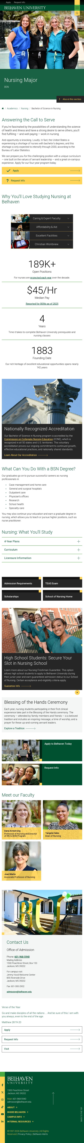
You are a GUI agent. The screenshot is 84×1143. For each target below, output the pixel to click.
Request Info (19, 2)
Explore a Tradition (14, 728)
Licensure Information (17, 558)
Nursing (24, 108)
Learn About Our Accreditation (20, 455)
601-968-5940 (22, 956)
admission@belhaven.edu (19, 991)
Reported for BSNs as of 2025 (42, 303)
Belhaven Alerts (26, 1134)
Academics (12, 108)
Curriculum (11, 549)
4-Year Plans (11, 541)
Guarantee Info (12, 686)
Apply (8, 2)
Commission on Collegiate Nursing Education (28, 439)
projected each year (40, 277)
